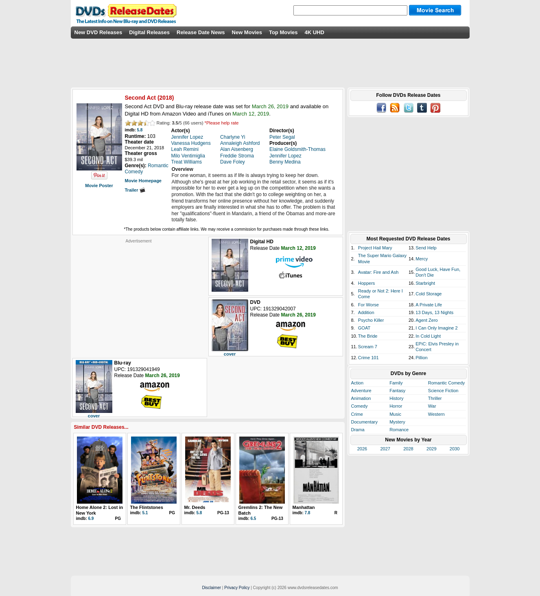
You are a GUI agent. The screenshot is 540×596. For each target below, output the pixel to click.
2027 (385, 448)
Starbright (425, 283)
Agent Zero (426, 320)
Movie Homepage (143, 180)
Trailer (135, 190)
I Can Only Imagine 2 (436, 327)
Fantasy (397, 390)
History (396, 398)
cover (230, 353)
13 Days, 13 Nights (434, 312)
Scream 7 (367, 346)
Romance (399, 429)
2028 (408, 448)
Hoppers (366, 283)
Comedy (359, 406)
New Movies (247, 32)
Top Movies (283, 32)
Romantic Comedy (446, 382)
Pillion (421, 357)
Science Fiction (443, 390)
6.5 (253, 518)
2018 (166, 97)
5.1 (145, 513)
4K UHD (314, 32)
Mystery (397, 421)
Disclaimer (211, 587)
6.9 (91, 518)
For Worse (368, 304)
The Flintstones (146, 507)
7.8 (307, 513)
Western (436, 414)
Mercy (421, 258)
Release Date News (201, 32)
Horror (395, 406)
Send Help (425, 247)
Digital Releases (149, 32)
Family (395, 382)
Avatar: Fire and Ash (378, 272)
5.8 (140, 130)
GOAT (364, 327)
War (432, 406)
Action (357, 382)
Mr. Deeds (195, 507)
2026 (362, 448)
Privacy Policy (236, 587)
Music (395, 414)
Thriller (435, 398)
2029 (431, 448)
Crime (357, 414)
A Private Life (428, 304)
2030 (454, 448)
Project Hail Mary (375, 247)
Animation (361, 398)
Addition (366, 312)
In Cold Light (428, 336)
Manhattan (304, 507)
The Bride (368, 336)
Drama (358, 429)
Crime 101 (368, 357)
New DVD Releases (98, 32)
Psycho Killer (371, 320)
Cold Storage (428, 293)
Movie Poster (99, 185)
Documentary (364, 421)
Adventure (361, 390)
